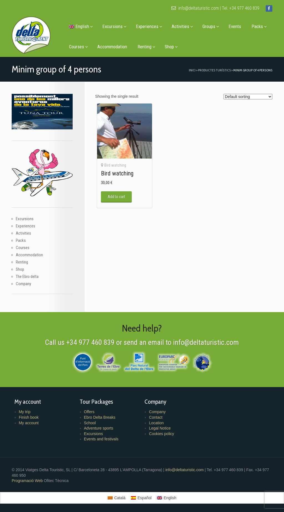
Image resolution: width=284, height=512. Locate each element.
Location (156, 423)
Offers (89, 412)
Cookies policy (161, 433)
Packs (259, 26)
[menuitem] (80, 26)
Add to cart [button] (116, 197)
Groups (210, 26)
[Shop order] (248, 96)
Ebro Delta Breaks (99, 417)
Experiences (149, 26)
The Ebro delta (27, 276)
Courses (78, 46)
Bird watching (115, 165)
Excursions (114, 26)
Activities (182, 26)
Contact (155, 417)
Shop (171, 46)
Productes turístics (214, 70)
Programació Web (27, 480)
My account (28, 423)
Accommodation (112, 46)
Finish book (28, 417)
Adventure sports (98, 428)
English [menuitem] (170, 498)
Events (234, 26)
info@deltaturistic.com (195, 8)
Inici (192, 70)
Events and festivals (101, 439)
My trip (24, 412)
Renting (146, 46)
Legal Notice (160, 428)
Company (23, 283)
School (90, 423)
